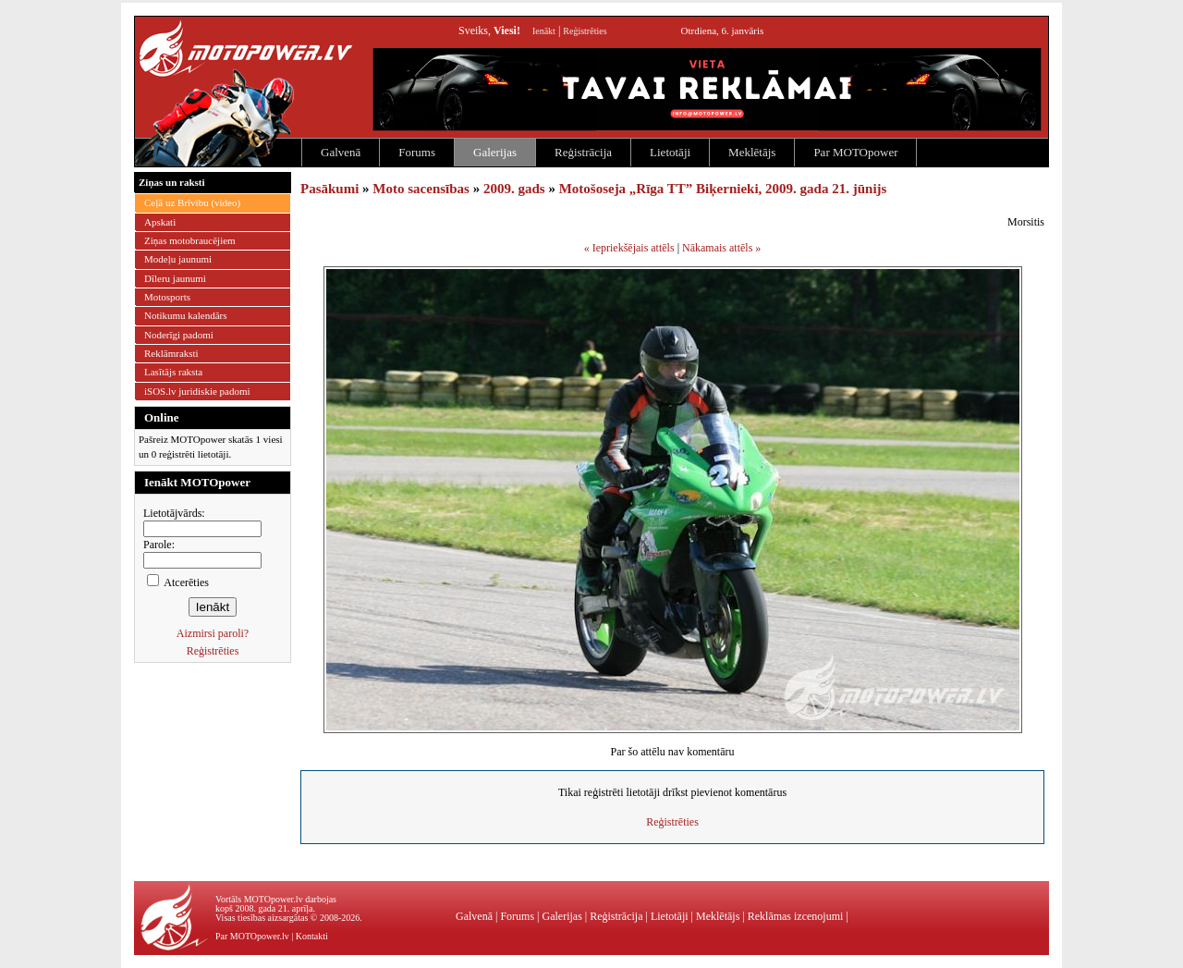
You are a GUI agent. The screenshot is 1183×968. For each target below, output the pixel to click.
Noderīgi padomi (178, 334)
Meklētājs (751, 152)
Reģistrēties (584, 31)
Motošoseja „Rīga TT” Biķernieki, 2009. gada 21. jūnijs (723, 188)
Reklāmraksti (171, 353)
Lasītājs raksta (173, 371)
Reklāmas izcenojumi (796, 916)
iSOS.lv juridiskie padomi (197, 391)
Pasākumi (329, 188)
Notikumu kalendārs (185, 315)
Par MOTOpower (855, 152)
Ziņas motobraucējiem (190, 240)
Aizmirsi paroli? (213, 633)
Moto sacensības (421, 188)
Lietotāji (670, 152)
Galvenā (340, 152)
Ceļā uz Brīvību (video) (192, 202)
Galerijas (495, 152)
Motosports (167, 296)
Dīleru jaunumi (175, 278)
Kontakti (312, 936)
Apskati (160, 221)
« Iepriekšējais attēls (629, 247)
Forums (416, 152)
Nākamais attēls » (721, 247)
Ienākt (543, 31)
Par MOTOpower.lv (252, 936)
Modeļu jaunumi (178, 258)
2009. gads (514, 188)
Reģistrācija (583, 152)
